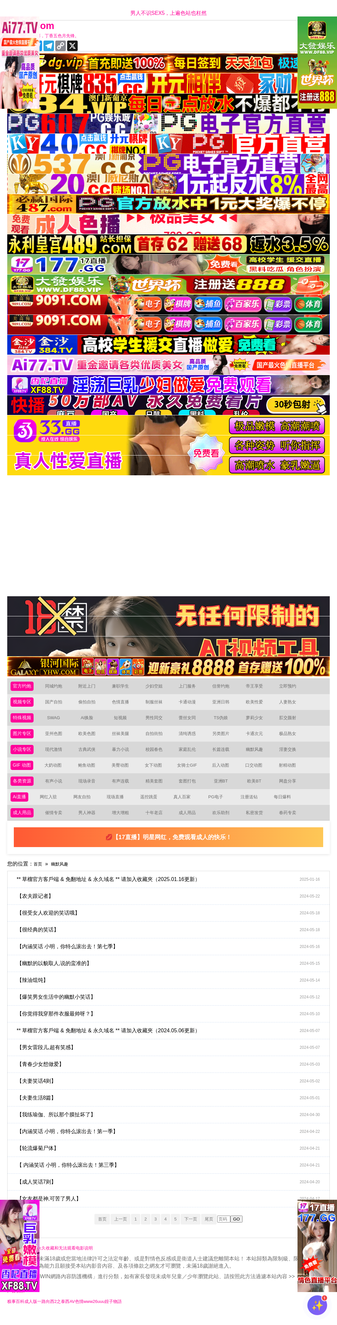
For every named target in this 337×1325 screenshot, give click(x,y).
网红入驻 (50, 805)
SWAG (56, 721)
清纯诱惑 (189, 738)
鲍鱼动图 (89, 771)
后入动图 (223, 771)
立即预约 (290, 687)
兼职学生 (123, 687)
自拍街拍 (156, 738)
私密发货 (257, 822)
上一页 (114, 1229)
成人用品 (23, 822)
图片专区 (23, 738)
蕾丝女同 (189, 721)
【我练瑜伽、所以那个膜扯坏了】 (172, 1124)
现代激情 (56, 754)
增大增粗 (123, 822)
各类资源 (23, 788)
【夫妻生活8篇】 (172, 1108)
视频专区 (23, 704)
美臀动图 (122, 771)
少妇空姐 (156, 687)
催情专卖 (56, 822)
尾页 (218, 1229)
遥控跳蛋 (150, 805)
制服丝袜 (156, 704)
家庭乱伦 (189, 754)
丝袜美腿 (123, 738)
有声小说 (56, 788)
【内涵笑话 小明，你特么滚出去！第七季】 (172, 956)
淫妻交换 (290, 754)
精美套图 (156, 788)
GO (247, 1229)
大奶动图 (55, 771)
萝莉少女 (257, 721)
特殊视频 (23, 721)
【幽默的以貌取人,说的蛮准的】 (172, 973)
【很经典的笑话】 (172, 939)
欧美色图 (89, 738)
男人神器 (89, 822)
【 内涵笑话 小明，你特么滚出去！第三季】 (172, 1175)
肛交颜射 (290, 721)
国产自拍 (56, 704)
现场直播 (117, 805)
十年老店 (156, 822)
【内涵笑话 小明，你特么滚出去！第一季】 (172, 1141)
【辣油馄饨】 (172, 990)
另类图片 (223, 738)
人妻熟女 (290, 704)
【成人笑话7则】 (172, 1192)
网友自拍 (83, 805)
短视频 (123, 721)
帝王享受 (257, 687)
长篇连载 (223, 754)
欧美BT (256, 788)
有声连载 (123, 788)
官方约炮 (23, 687)
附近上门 (89, 687)
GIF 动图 (23, 771)
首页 (39, 873)
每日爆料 (284, 805)
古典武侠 (89, 754)
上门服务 (189, 687)
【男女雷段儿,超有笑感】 (172, 1057)
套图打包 (189, 788)
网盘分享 (290, 788)
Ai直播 (20, 805)
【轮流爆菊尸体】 (172, 1158)
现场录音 (89, 788)
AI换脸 (89, 721)
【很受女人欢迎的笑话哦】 (172, 923)
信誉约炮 (223, 687)
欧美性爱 (257, 704)
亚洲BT (223, 788)
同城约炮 (56, 687)
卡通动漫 (189, 704)
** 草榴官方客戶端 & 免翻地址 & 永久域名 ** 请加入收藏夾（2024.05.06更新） (172, 1040)
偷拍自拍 (89, 704)
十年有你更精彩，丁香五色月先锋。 (53, 36)
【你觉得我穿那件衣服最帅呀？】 (172, 1024)
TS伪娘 (223, 721)
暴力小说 (123, 754)
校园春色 (156, 754)
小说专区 (23, 754)
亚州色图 (56, 738)
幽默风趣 (257, 754)
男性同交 (156, 721)
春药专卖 (290, 822)
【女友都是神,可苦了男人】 (172, 1208)
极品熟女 (290, 738)
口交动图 (256, 771)
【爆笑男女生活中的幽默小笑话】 (172, 1007)
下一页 (196, 1229)
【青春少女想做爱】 (172, 1074)
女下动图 (156, 771)
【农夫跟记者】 (172, 906)
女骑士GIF (189, 771)
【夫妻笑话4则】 (172, 1091)
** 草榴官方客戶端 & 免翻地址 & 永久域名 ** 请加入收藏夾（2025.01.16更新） (172, 889)
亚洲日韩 (223, 704)
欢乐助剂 (223, 822)
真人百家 (183, 805)
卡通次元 (257, 738)
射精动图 (289, 771)
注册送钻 (251, 805)
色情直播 (123, 704)
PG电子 (218, 805)
